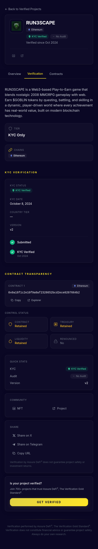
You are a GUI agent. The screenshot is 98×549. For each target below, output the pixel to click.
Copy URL (21, 453)
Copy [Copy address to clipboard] (16, 300)
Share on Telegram (27, 444)
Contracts (56, 74)
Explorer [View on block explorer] (34, 300)
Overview (14, 74)
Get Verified (49, 502)
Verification (35, 73)
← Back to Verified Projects (23, 9)
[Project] (22, 55)
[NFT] (13, 55)
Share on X (22, 435)
